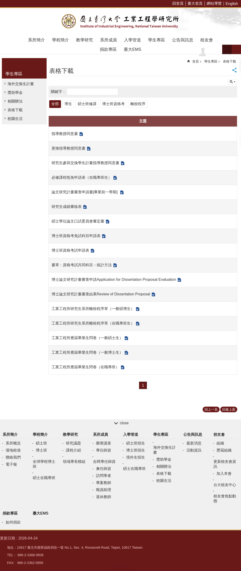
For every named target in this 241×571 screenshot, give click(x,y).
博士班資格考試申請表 (70, 250)
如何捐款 (13, 522)
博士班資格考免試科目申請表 (76, 236)
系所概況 (13, 443)
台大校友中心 (224, 485)
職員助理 (103, 490)
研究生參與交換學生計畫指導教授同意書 (85, 163)
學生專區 (156, 40)
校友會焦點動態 (224, 498)
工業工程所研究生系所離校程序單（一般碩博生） (93, 309)
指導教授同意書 (65, 134)
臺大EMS (132, 49)
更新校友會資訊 (224, 464)
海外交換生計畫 (21, 84)
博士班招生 (135, 450)
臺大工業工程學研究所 (120, 21)
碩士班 (41, 443)
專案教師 (103, 483)
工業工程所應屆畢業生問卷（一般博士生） (87, 352)
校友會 (206, 40)
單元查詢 (232, 82)
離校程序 (137, 104)
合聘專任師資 (104, 462)
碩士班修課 (87, 104)
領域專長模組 (74, 462)
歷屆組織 (224, 450)
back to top (120, 566)
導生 (68, 104)
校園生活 (15, 119)
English (232, 4)
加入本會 (224, 474)
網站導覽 (214, 3)
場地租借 (13, 450)
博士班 (41, 450)
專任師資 (103, 450)
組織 (220, 443)
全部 (55, 104)
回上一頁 (211, 409)
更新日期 (7, 538)
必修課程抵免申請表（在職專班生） (82, 177)
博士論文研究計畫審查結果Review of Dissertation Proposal (101, 294)
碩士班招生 (135, 443)
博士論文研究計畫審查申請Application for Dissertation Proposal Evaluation (114, 280)
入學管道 (132, 40)
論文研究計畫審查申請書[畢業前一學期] (85, 192)
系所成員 (108, 40)
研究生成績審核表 (67, 207)
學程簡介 (60, 40)
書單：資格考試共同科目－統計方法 (82, 265)
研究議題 (73, 443)
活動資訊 (193, 450)
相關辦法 (15, 101)
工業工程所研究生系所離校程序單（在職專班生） (93, 323)
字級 (227, 49)
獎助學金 (15, 93)
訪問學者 (103, 476)
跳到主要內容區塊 (2, 2)
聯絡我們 (13, 457)
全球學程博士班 (44, 464)
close (124, 423)
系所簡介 (36, 40)
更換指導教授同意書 (68, 148)
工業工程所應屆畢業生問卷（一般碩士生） (87, 338)
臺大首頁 (195, 3)
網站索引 (236, 49)
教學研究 (84, 40)
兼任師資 (103, 469)
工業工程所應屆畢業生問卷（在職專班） (85, 367)
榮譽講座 (103, 443)
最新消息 (193, 443)
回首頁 (178, 3)
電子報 (11, 464)
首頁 (195, 61)
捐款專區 (108, 49)
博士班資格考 (113, 104)
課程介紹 (73, 450)
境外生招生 (135, 457)
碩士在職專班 (44, 478)
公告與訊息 (182, 40)
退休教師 (103, 497)
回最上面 (228, 409)
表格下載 (15, 110)
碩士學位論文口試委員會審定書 (78, 221)
